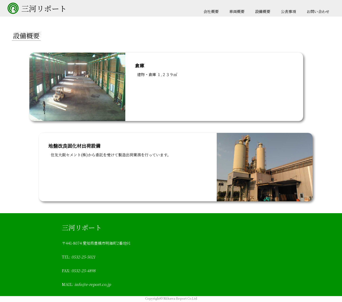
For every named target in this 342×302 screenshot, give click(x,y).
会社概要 (211, 11)
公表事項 (288, 11)
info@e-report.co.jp (92, 284)
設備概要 (262, 11)
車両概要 (236, 11)
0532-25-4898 (82, 270)
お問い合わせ (318, 11)
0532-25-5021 (82, 257)
